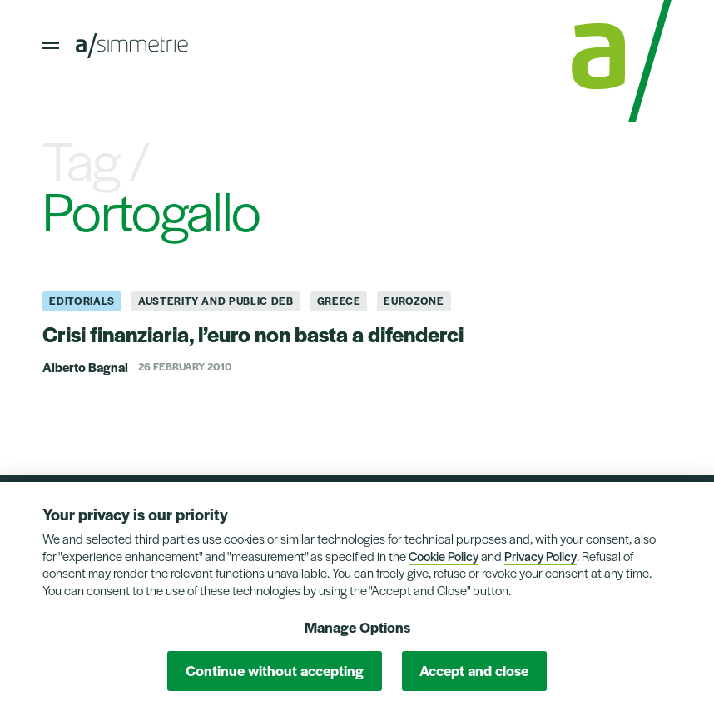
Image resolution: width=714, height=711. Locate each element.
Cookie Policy (443, 555)
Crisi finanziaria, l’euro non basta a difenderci (253, 333)
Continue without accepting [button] (275, 670)
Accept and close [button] (473, 670)
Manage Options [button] (357, 627)
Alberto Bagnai (85, 367)
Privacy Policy (540, 555)
